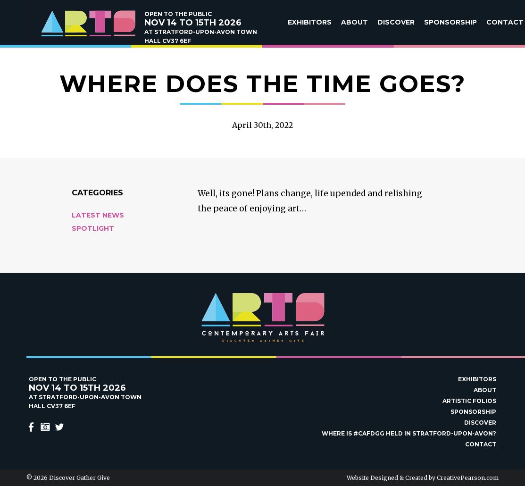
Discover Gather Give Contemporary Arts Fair (87, 23)
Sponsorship (450, 22)
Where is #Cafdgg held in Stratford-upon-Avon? (409, 433)
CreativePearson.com (468, 477)
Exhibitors (310, 22)
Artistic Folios (469, 400)
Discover (396, 22)
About (354, 22)
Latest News (98, 215)
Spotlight (93, 228)
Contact (505, 22)
